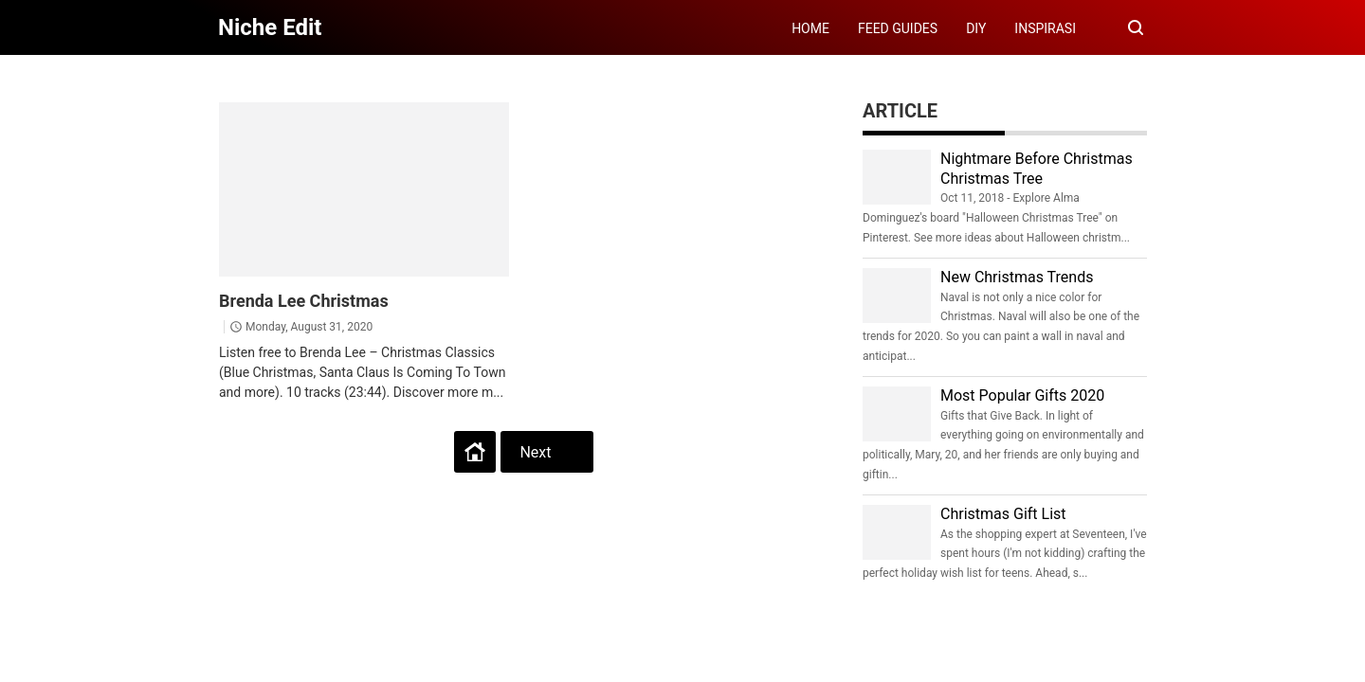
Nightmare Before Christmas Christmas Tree (1036, 169)
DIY (976, 28)
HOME (810, 28)
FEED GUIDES (897, 28)
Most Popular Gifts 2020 (1022, 395)
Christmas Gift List (1003, 514)
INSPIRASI (1045, 28)
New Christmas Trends (1016, 277)
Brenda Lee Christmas (304, 301)
